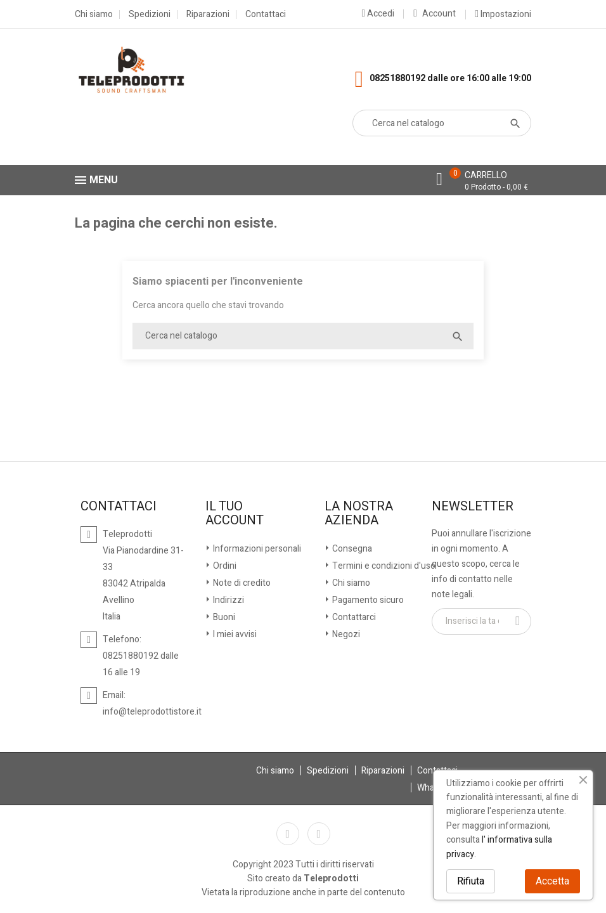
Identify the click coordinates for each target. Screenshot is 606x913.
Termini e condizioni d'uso (382, 566)
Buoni (223, 617)
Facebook (287, 833)
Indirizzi (227, 600)
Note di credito (241, 583)
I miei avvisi (234, 634)
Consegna (351, 548)
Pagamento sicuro (367, 600)
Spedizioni (150, 14)
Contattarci (353, 617)
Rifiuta (470, 881)
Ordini (223, 566)
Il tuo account (234, 514)
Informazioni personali (256, 548)
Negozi (345, 634)
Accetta (552, 881)
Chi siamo (94, 14)
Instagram (318, 833)
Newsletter (472, 507)
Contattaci (265, 14)
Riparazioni (207, 14)
